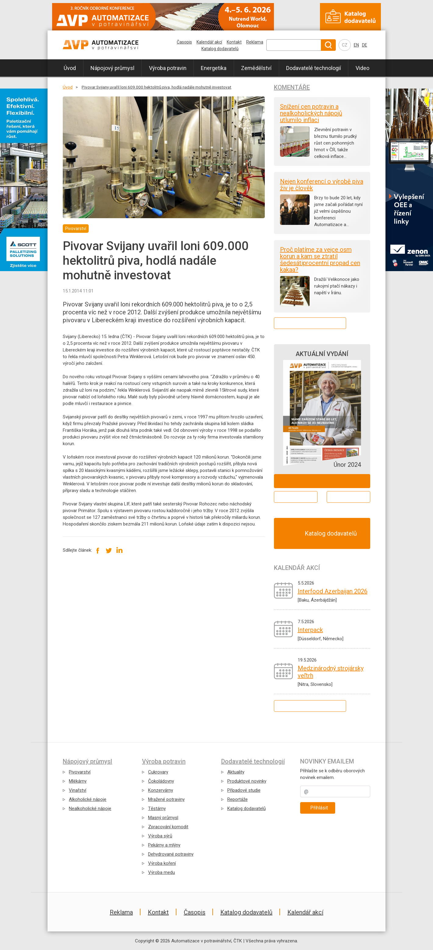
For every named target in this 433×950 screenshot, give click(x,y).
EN (356, 45)
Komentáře (292, 87)
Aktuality (235, 772)
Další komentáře (310, 323)
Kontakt (234, 42)
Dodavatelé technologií (313, 68)
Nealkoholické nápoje (90, 808)
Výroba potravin (167, 68)
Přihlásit (319, 808)
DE (364, 45)
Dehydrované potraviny (170, 854)
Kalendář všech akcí (310, 706)
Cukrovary (158, 772)
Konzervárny (160, 790)
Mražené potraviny (166, 799)
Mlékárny (78, 781)
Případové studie (244, 790)
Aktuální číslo (296, 497)
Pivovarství (80, 772)
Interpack (310, 630)
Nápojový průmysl (112, 68)
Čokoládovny (161, 781)
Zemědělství (256, 68)
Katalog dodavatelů (220, 48)
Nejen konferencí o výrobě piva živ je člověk (321, 184)
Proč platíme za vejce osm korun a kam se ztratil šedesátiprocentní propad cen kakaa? (320, 259)
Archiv (348, 497)
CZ (344, 45)
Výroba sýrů (160, 836)
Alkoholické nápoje (87, 799)
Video (362, 68)
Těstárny (157, 808)
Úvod (70, 68)
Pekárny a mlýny (164, 845)
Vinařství (77, 790)
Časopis (184, 42)
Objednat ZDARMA (322, 481)
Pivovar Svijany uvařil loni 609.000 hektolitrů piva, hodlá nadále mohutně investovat (156, 87)
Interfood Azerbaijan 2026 (332, 591)
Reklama (254, 42)
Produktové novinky (246, 781)
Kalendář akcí (209, 42)
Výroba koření (162, 863)
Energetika (213, 68)
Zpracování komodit (168, 827)
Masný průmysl (163, 817)
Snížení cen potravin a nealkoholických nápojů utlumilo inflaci (311, 113)
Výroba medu (161, 872)
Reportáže (237, 799)
